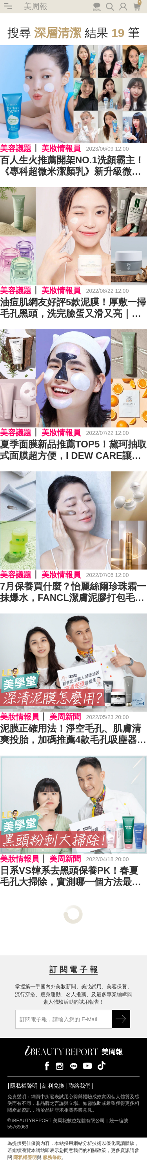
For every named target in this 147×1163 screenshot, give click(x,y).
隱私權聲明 (24, 1086)
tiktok (101, 1065)
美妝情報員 (61, 148)
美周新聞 (65, 716)
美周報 (35, 6)
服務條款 (52, 1157)
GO (121, 1019)
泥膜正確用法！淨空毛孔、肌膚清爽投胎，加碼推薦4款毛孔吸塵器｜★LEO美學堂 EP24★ (73, 734)
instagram (59, 1065)
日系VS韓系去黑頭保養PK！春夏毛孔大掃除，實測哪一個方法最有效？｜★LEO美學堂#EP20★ (70, 876)
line (73, 1065)
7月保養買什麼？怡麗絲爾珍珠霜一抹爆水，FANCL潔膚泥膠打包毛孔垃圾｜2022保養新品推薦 (73, 592)
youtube (87, 1065)
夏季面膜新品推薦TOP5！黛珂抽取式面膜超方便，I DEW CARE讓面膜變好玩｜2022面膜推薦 (73, 450)
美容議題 (15, 148)
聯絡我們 (80, 1086)
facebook (45, 1065)
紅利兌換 (53, 1086)
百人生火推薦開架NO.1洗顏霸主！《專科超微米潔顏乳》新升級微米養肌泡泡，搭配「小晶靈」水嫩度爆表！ (72, 166)
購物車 (137, 6)
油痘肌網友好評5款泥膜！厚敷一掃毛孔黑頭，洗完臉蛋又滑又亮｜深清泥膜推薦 (73, 308)
